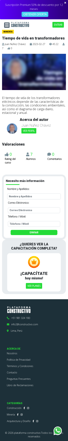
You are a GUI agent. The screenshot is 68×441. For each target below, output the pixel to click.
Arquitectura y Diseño (18, 421)
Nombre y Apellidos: (18, 189)
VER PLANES (34, 286)
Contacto (12, 372)
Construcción (14, 408)
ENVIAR (34, 232)
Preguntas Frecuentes (19, 378)
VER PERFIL (29, 130)
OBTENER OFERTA (35, 14)
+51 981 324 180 (18, 318)
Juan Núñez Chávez (15, 44)
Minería (11, 414)
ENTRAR (58, 24)
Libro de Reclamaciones (20, 385)
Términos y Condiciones (20, 366)
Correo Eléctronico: (18, 202)
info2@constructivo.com (22, 324)
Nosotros (12, 353)
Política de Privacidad (18, 359)
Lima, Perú (14, 330)
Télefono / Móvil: (17, 216)
